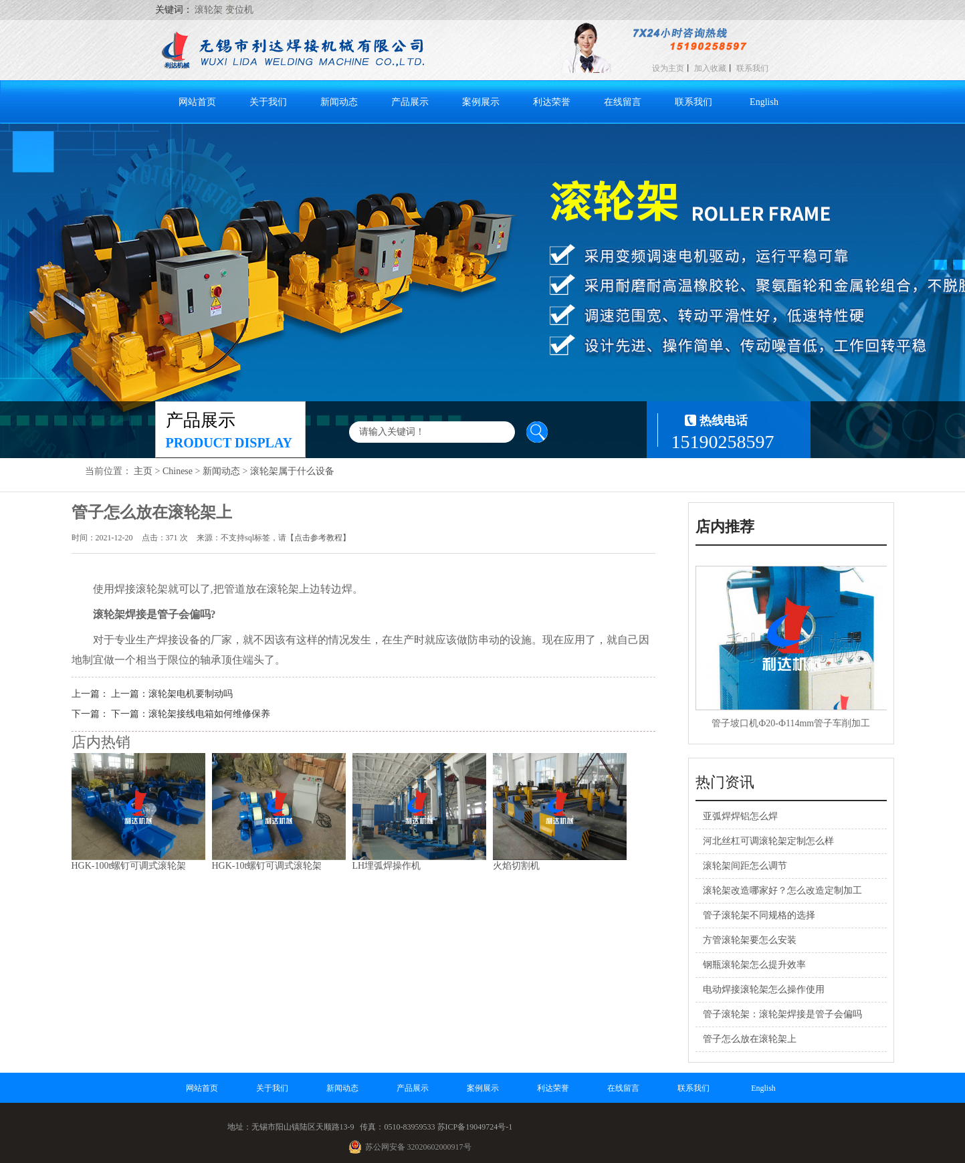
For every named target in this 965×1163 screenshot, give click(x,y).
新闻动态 (339, 102)
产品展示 (410, 102)
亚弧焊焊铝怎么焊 (740, 816)
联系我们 (752, 68)
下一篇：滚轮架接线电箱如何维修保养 (190, 714)
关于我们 (268, 102)
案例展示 (481, 102)
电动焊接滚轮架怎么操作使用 (764, 989)
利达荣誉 (551, 102)
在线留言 (622, 102)
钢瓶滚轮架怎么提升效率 (754, 965)
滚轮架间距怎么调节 (745, 866)
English (764, 102)
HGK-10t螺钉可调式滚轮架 (267, 866)
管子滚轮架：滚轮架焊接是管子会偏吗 (782, 1014)
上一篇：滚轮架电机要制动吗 (172, 694)
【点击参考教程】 (318, 537)
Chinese (178, 471)
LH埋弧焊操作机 (386, 866)
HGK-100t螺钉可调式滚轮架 (129, 866)
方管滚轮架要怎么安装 (749, 940)
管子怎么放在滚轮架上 (749, 1039)
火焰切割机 (516, 866)
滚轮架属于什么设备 (292, 471)
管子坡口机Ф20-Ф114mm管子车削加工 (791, 723)
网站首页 (197, 102)
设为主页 (668, 68)
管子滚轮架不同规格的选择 (759, 915)
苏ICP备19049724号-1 (475, 1127)
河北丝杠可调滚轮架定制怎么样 (768, 841)
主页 (143, 471)
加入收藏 (710, 68)
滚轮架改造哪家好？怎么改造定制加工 (782, 890)
